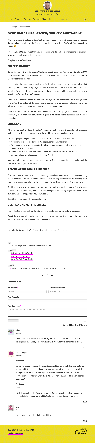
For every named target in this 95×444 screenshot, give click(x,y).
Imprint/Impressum (15, 434)
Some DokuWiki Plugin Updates (22, 259)
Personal (36, 19)
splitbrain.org (47, 11)
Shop (44, 19)
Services (27, 19)
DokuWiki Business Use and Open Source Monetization (46, 230)
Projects (18, 19)
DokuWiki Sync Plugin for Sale (22, 253)
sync (24, 245)
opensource (31, 245)
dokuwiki (13, 245)
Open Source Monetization (20, 256)
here (29, 60)
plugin (20, 245)
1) (20, 90)
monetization (40, 245)
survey (48, 245)
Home (10, 19)
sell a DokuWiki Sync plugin (39, 39)
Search (86, 19)
